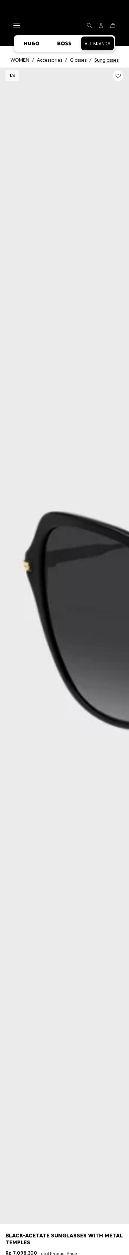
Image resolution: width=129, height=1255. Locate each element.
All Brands (97, 43)
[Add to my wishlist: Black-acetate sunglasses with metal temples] (117, 75)
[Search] (89, 25)
